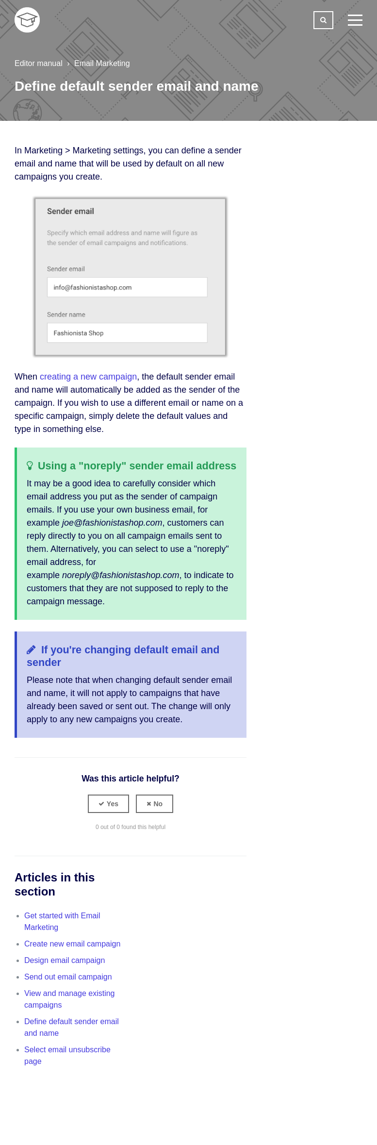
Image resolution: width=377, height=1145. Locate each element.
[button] (108, 804)
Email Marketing (102, 63)
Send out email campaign (68, 977)
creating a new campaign (88, 377)
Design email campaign (64, 960)
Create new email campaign (72, 944)
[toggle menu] (355, 20)
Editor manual (39, 63)
